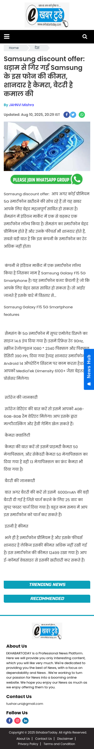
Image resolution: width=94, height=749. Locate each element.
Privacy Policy (28, 744)
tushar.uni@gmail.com (24, 703)
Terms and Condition (59, 744)
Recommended (47, 598)
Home (14, 47)
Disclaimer (65, 739)
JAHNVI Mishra (21, 104)
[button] (6, 36)
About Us (16, 646)
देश (37, 47)
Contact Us (19, 696)
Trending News (47, 584)
